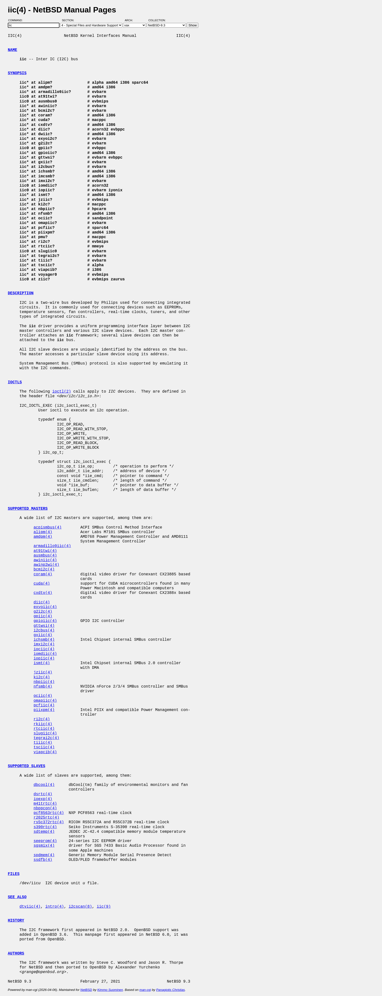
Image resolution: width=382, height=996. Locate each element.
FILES (13, 874)
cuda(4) (42, 583)
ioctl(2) (61, 391)
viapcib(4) (45, 752)
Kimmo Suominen (110, 990)
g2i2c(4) (43, 611)
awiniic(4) (45, 560)
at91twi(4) (45, 551)
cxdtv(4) (43, 593)
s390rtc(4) (45, 827)
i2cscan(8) (80, 906)
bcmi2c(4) (44, 569)
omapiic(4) (45, 700)
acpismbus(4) (48, 527)
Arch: (131, 20)
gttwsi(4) (44, 626)
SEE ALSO (17, 897)
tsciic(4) (44, 747)
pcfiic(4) (44, 705)
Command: (17, 20)
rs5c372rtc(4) (49, 822)
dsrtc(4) (43, 794)
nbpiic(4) (44, 682)
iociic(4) (44, 649)
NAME (12, 50)
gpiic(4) (43, 616)
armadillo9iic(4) (52, 546)
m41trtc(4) (45, 803)
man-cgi (145, 990)
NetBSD (86, 990)
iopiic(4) (44, 658)
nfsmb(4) (43, 686)
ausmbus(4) (45, 555)
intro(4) (54, 906)
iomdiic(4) (45, 654)
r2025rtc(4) (46, 817)
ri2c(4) (42, 719)
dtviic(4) (29, 906)
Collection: (157, 20)
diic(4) (42, 602)
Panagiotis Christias (170, 990)
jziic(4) (43, 672)
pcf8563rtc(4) (49, 813)
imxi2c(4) (44, 644)
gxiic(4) (43, 635)
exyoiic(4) (45, 607)
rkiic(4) (43, 724)
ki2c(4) (42, 677)
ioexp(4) (43, 799)
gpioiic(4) (45, 621)
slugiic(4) (45, 733)
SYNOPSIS (17, 73)
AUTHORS (16, 953)
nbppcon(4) (45, 808)
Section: (69, 20)
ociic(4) (43, 696)
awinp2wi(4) (46, 565)
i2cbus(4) (44, 630)
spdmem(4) (44, 855)
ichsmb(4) (44, 639)
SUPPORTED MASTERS (28, 508)
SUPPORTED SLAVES (26, 766)
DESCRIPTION (21, 293)
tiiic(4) (43, 742)
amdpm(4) (43, 536)
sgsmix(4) (44, 845)
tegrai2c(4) (46, 738)
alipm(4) (43, 532)
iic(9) (104, 906)
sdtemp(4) (44, 831)
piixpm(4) (44, 710)
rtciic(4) (44, 729)
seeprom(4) (45, 841)
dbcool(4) (44, 785)
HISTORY (16, 920)
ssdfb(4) (43, 860)
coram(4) (43, 574)
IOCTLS (15, 382)
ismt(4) (42, 663)
